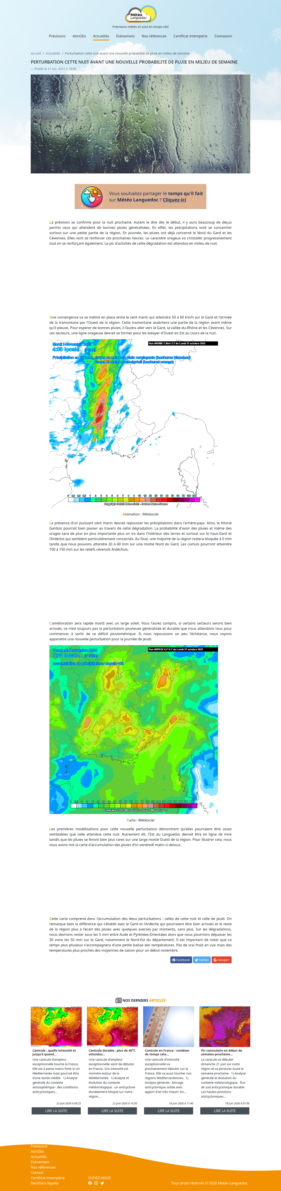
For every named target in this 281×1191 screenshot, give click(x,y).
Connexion (223, 36)
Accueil (36, 53)
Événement (125, 36)
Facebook (181, 960)
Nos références (154, 36)
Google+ (222, 960)
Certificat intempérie (190, 36)
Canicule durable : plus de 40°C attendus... (112, 1052)
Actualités (101, 36)
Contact (37, 1172)
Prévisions (57, 36)
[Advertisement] (140, 280)
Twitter (202, 960)
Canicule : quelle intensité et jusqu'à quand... (54, 1052)
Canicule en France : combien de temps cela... (167, 1052)
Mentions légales (45, 1183)
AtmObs (79, 36)
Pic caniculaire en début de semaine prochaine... (221, 1052)
